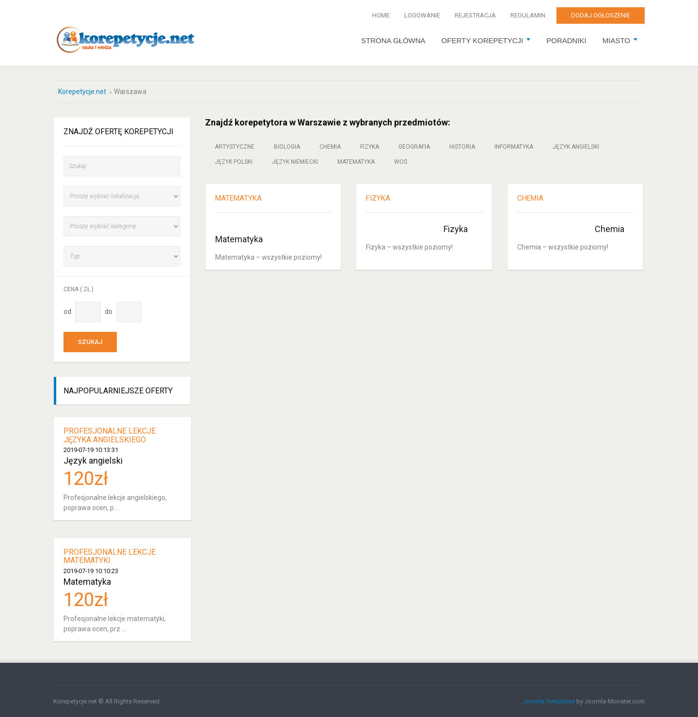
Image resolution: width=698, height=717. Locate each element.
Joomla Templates (549, 701)
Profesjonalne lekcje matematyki (109, 556)
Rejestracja (475, 15)
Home (381, 15)
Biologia (287, 146)
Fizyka (369, 146)
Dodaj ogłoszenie (600, 15)
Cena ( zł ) (78, 289)
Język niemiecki (295, 161)
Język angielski (576, 146)
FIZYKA (378, 198)
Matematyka (356, 161)
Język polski (234, 161)
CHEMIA (530, 198)
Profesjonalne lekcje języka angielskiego (109, 435)
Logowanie (422, 15)
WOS (400, 161)
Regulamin (527, 15)
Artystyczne (234, 146)
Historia (462, 146)
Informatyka (513, 146)
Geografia (414, 146)
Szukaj (90, 341)
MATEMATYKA (238, 198)
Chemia (330, 146)
